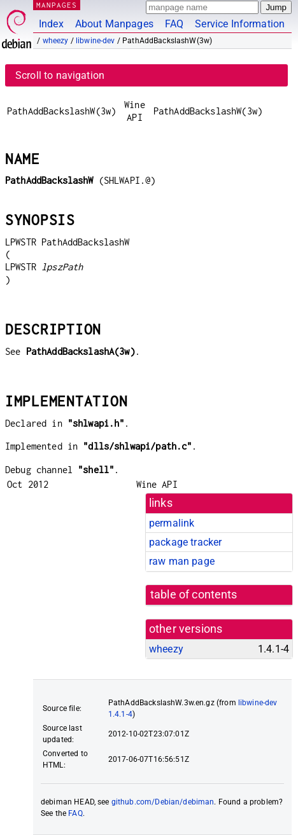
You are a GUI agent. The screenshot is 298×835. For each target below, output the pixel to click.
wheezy (56, 40)
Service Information (240, 24)
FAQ (174, 24)
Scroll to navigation (59, 75)
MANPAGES (56, 5)
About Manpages (114, 24)
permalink (171, 523)
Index (51, 24)
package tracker (185, 542)
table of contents (194, 594)
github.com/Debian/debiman (163, 801)
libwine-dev (95, 40)
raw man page (182, 561)
